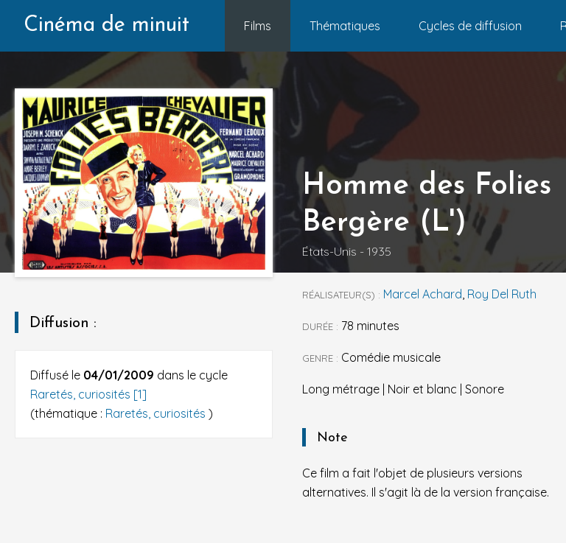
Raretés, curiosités (157, 413)
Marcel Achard (422, 294)
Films (257, 25)
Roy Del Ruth (502, 294)
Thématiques (345, 25)
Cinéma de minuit (106, 25)
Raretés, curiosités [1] (88, 394)
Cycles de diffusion (470, 25)
